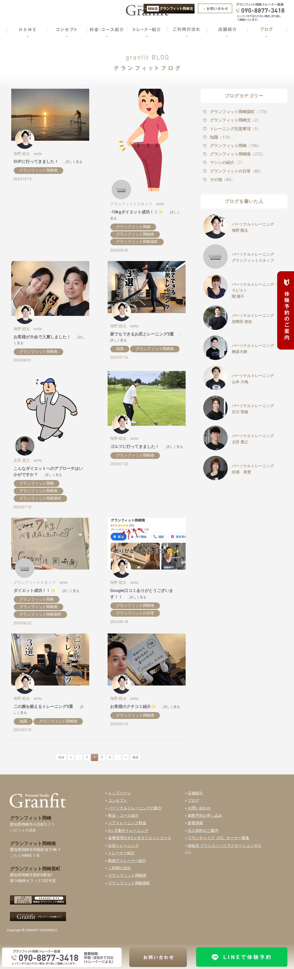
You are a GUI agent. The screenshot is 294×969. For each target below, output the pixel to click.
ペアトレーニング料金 (127, 823)
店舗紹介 (195, 793)
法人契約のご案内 (203, 830)
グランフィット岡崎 (133, 227)
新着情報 (195, 823)
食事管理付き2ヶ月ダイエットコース (139, 838)
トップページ (119, 793)
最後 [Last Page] (135, 757)
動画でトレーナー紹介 (127, 860)
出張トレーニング (123, 845)
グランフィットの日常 (135, 613)
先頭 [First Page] (61, 757)
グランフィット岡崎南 (38, 170)
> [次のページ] (125, 757)
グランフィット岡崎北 (235, 120)
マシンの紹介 (227, 162)
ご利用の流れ (119, 868)
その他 (222, 179)
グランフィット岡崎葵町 (137, 241)
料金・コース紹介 (123, 815)
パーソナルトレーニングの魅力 (135, 808)
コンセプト (117, 800)
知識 (120, 348)
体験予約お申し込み (205, 815)
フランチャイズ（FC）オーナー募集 (218, 838)
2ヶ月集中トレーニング (128, 830)
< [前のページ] (71, 757)
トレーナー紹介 (121, 853)
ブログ (193, 800)
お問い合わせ (199, 808)
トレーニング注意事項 (235, 128)
